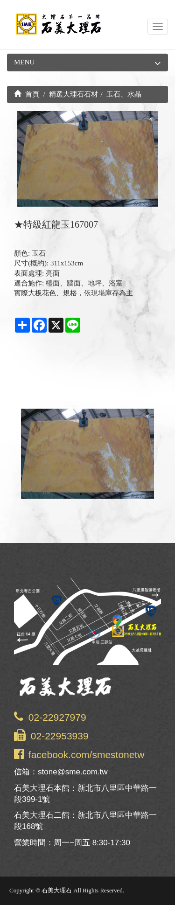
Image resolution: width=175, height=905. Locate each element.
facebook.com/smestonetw (86, 754)
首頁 (26, 94)
